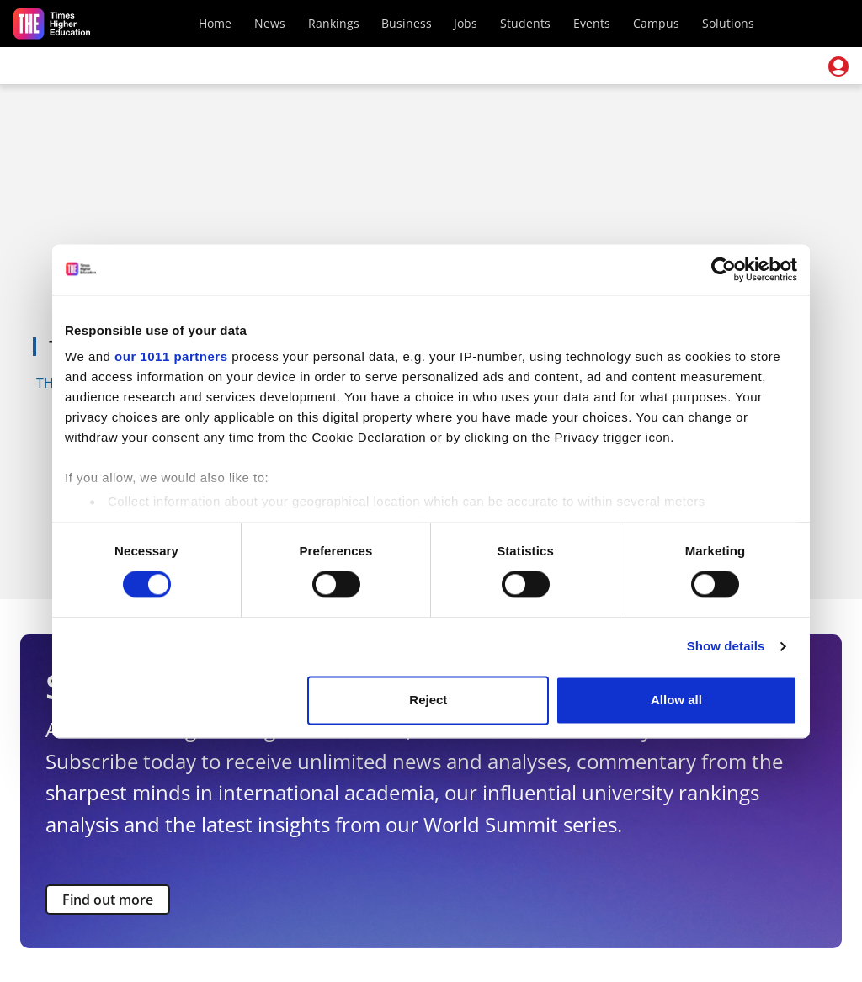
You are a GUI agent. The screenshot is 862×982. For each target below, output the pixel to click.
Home (215, 23)
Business (406, 23)
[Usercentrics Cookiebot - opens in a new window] (723, 269)
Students (525, 23)
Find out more (107, 899)
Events (591, 23)
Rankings (333, 23)
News (269, 23)
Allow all (676, 700)
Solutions (728, 23)
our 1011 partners (170, 356)
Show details (726, 647)
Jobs (465, 23)
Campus (656, 23)
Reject (428, 700)
